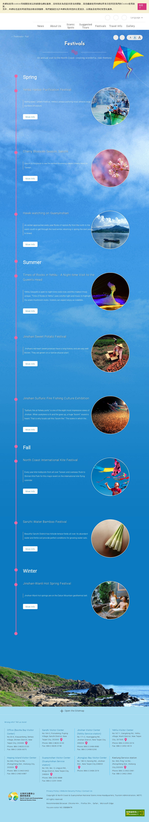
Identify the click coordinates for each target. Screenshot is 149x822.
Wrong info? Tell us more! (15, 722)
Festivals (18, 36)
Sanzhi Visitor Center (53, 730)
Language (135, 17)
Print (115, 37)
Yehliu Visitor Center (122, 730)
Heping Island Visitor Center (21, 757)
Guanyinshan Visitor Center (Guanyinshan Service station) (56, 761)
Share (122, 37)
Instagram (115, 17)
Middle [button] (135, 37)
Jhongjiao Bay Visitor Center (92, 757)
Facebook (107, 17)
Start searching (142, 26)
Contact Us (87, 791)
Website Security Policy (70, 791)
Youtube (124, 17)
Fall (27, 36)
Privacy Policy (52, 791)
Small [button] (130, 37)
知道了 (141, 6)
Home (8, 37)
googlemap (26, 743)
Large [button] (139, 37)
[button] (74, 710)
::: (30, 15)
